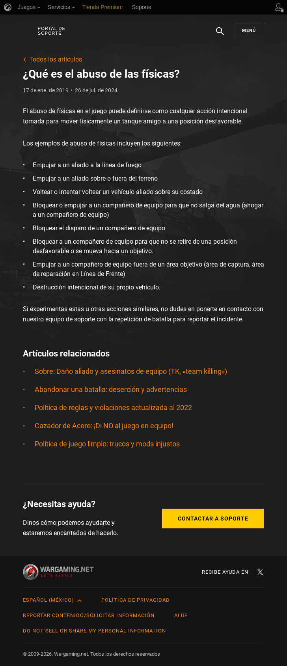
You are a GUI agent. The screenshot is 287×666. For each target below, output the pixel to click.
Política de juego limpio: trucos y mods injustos (107, 444)
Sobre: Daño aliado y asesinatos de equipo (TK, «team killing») (131, 371)
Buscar (220, 35)
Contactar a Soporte (213, 518)
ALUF (181, 615)
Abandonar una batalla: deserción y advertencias (111, 389)
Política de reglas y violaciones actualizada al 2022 (113, 407)
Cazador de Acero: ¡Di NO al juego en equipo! (104, 426)
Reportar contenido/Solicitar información (89, 615)
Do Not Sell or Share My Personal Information (94, 631)
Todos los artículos (55, 59)
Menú (249, 30)
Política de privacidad (135, 600)
